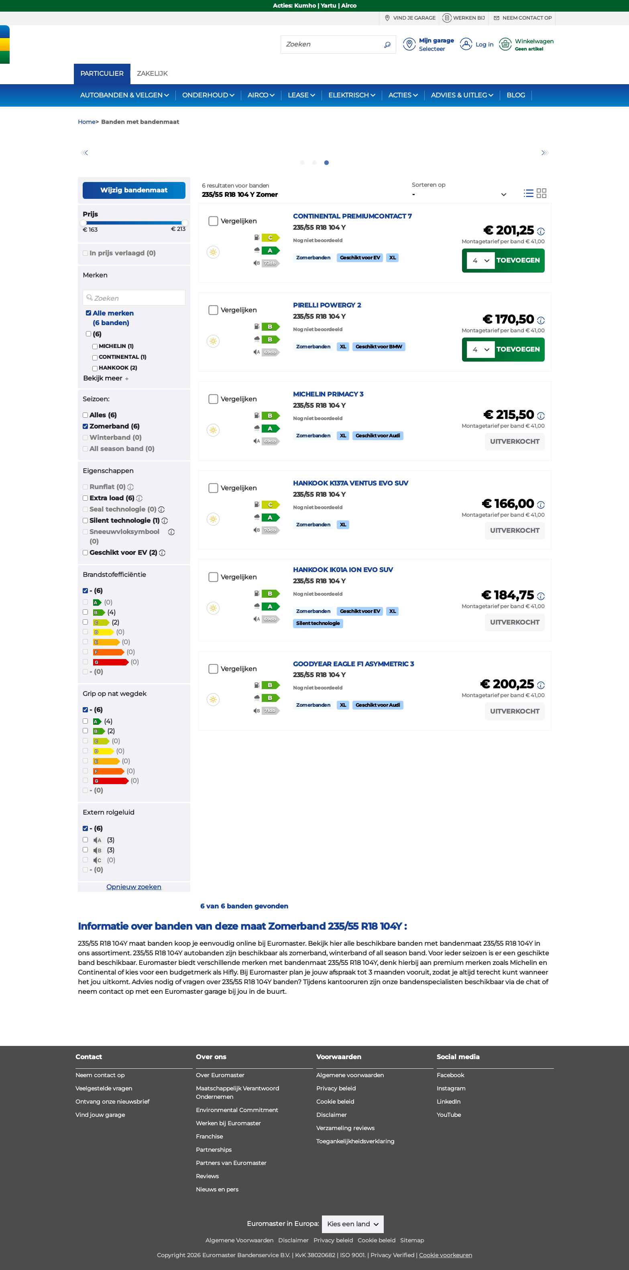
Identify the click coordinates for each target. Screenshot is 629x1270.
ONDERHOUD (205, 95)
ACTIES (400, 95)
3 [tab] (327, 206)
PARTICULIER (102, 73)
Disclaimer (331, 1114)
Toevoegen (518, 313)
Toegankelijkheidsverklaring (355, 1141)
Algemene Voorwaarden (239, 1240)
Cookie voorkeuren (445, 1255)
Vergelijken (239, 264)
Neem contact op (522, 18)
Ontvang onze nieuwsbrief (112, 1101)
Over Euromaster (220, 1075)
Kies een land (349, 1224)
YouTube (449, 1114)
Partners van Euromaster (231, 1163)
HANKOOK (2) (118, 411)
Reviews (207, 1176)
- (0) (96, 714)
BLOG (516, 95)
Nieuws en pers (217, 1189)
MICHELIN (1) (116, 389)
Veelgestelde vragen (103, 1088)
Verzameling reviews (345, 1128)
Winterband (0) (116, 481)
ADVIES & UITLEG (459, 95)
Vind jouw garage (100, 1114)
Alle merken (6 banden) (113, 361)
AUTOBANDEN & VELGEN (121, 95)
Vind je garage (409, 18)
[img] (213, 282)
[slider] (83, 266)
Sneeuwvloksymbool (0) (124, 579)
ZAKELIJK (152, 73)
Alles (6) (103, 458)
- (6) (96, 634)
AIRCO (258, 95)
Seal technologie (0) (123, 552)
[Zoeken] (330, 44)
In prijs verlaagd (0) (123, 296)
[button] (130, 530)
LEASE (298, 95)
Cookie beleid (335, 1101)
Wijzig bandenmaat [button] (133, 233)
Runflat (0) (108, 530)
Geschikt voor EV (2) (123, 596)
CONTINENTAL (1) (123, 400)
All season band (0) (122, 492)
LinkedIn (448, 1101)
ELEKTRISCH (348, 95)
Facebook (450, 1075)
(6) (97, 377)
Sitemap (412, 1240)
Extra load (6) (112, 541)
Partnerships (214, 1149)
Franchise (209, 1136)
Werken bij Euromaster (228, 1123)
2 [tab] (315, 206)
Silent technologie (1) (125, 564)
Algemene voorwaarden (350, 1075)
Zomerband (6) (115, 469)
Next (545, 174)
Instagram (451, 1088)
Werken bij (463, 18)
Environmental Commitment (237, 1110)
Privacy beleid (336, 1088)
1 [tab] (303, 206)
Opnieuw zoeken (133, 930)
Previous (84, 174)
